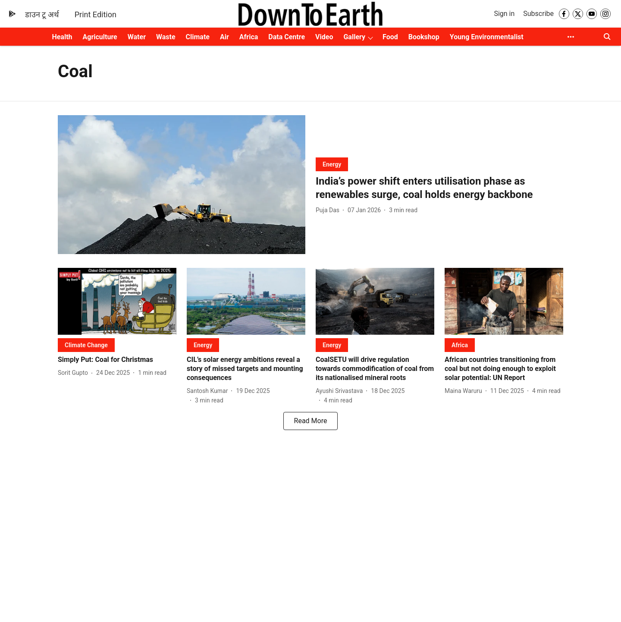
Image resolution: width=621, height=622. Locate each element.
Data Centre (286, 37)
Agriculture (100, 37)
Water (137, 37)
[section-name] (332, 164)
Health (62, 37)
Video (324, 37)
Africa (248, 37)
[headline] (439, 188)
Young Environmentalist (487, 37)
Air (224, 37)
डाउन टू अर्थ (42, 14)
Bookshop (423, 37)
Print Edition (95, 14)
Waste (166, 37)
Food (390, 37)
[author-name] (329, 210)
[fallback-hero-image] (181, 184)
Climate (198, 37)
